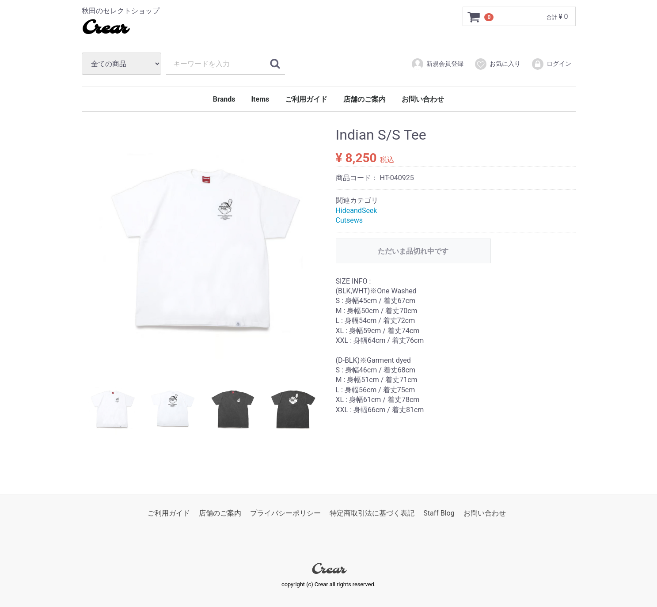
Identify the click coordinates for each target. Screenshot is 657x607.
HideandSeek (356, 210)
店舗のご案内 (364, 99)
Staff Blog (439, 513)
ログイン (551, 64)
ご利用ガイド (306, 99)
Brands (224, 99)
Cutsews (349, 220)
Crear (104, 29)
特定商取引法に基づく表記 (372, 513)
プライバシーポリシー (285, 513)
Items (260, 99)
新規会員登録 (437, 64)
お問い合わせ (423, 99)
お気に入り (497, 64)
